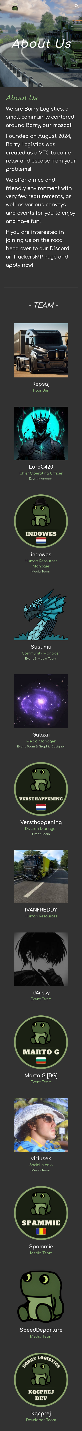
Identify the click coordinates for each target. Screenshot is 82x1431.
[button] (5, 6)
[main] (41, 43)
